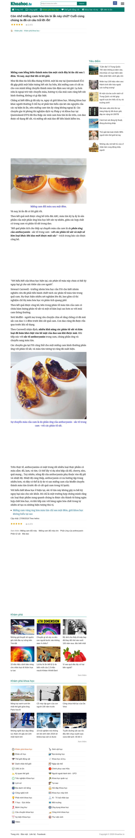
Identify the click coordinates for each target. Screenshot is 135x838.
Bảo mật (24, 834)
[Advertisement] (49, 51)
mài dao (25, 534)
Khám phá (18, 31)
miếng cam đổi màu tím (49, 531)
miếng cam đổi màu (28, 531)
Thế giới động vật (70, 10)
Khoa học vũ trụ (90, 10)
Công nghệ (31, 10)
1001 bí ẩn (106, 10)
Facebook (41, 834)
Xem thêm (82, 675)
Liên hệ (32, 834)
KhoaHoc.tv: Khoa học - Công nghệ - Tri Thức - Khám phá (24, 3)
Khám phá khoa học (49, 10)
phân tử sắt (16, 534)
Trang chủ (17, 9)
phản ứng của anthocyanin (71, 531)
